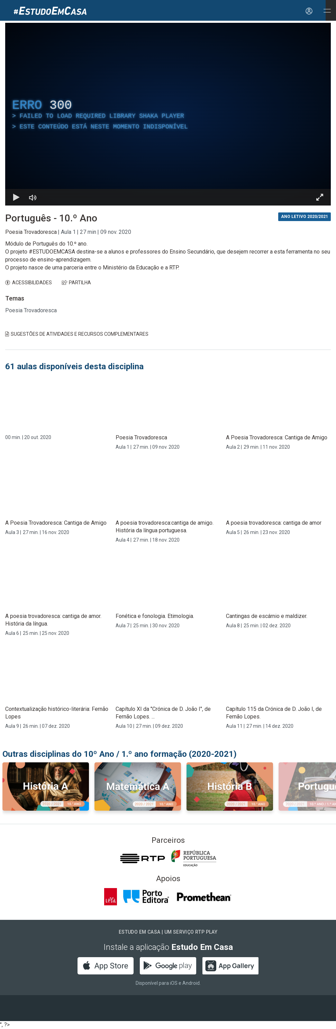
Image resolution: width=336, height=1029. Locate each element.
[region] (168, 114)
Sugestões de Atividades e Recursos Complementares (76, 334)
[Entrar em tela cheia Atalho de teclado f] (319, 197)
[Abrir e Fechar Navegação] (327, 11)
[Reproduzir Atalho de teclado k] (16, 197)
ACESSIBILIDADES (28, 282)
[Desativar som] (33, 197)
